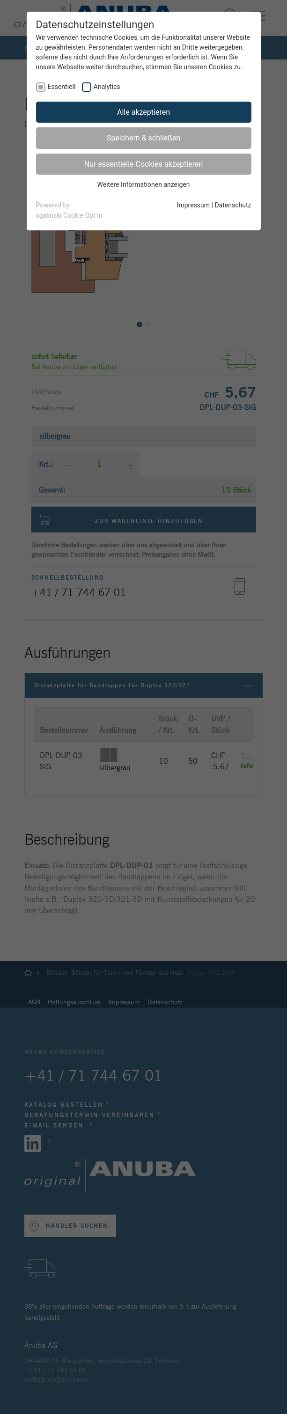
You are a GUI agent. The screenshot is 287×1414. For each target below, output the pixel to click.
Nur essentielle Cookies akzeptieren (143, 164)
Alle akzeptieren (143, 112)
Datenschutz (232, 205)
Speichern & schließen (143, 137)
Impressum (193, 205)
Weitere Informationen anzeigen (143, 184)
